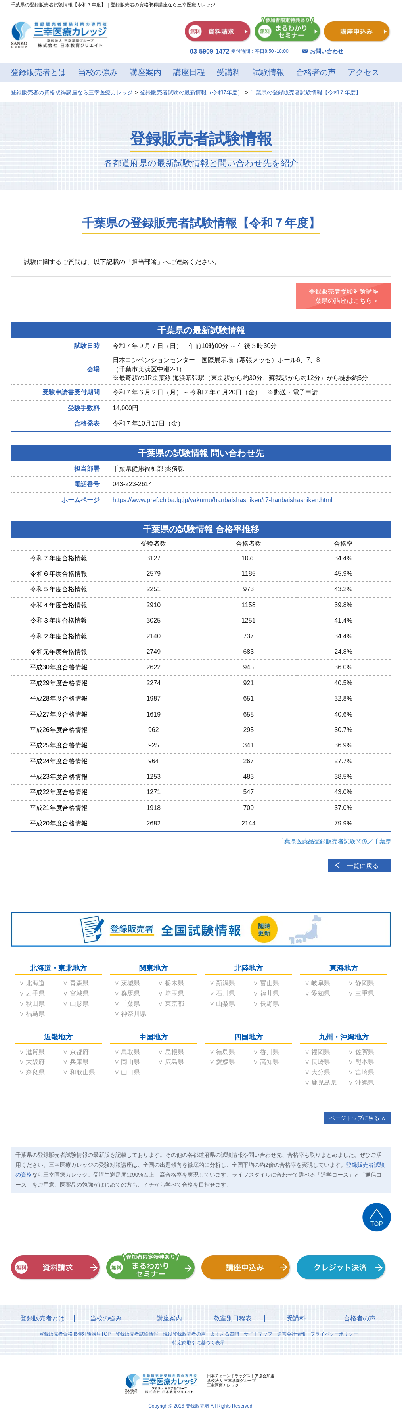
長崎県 (320, 1062)
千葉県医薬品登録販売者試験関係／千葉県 (334, 841)
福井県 (269, 993)
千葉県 (130, 1003)
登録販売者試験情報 (136, 1334)
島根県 (174, 1052)
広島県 (174, 1062)
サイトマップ (258, 1334)
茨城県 (130, 983)
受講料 (229, 72)
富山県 (269, 983)
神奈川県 (133, 1013)
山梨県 (225, 1003)
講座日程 (189, 72)
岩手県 (35, 993)
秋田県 (35, 1003)
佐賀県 (364, 1052)
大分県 (320, 1072)
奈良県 (35, 1072)
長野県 (269, 1003)
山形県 (79, 1003)
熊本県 (364, 1062)
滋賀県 (35, 1052)
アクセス (363, 72)
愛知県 (320, 993)
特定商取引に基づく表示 (198, 1342)
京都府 (79, 1052)
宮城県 (79, 993)
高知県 (269, 1062)
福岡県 (320, 1052)
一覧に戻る (363, 865)
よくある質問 (225, 1334)
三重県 (364, 993)
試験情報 (268, 72)
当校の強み (98, 72)
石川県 (225, 993)
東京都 (174, 1003)
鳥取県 (130, 1052)
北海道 (35, 983)
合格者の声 (316, 72)
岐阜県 (320, 983)
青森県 (79, 983)
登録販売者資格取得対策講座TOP (75, 1334)
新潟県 (225, 983)
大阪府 (35, 1062)
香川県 (269, 1052)
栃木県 (174, 983)
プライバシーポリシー (334, 1334)
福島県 (35, 1013)
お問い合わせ (326, 51)
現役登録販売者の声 (184, 1334)
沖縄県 (364, 1082)
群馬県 (130, 993)
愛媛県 (225, 1062)
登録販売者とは (38, 72)
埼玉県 (174, 993)
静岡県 (364, 983)
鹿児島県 (324, 1082)
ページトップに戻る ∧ (357, 1118)
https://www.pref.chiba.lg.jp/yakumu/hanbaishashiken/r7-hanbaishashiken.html (222, 500)
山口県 (130, 1072)
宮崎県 (364, 1072)
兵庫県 (79, 1062)
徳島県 (225, 1052)
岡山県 (130, 1062)
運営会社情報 (291, 1334)
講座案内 (145, 72)
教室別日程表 (233, 1318)
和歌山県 (82, 1072)
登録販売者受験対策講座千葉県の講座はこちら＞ (344, 296)
